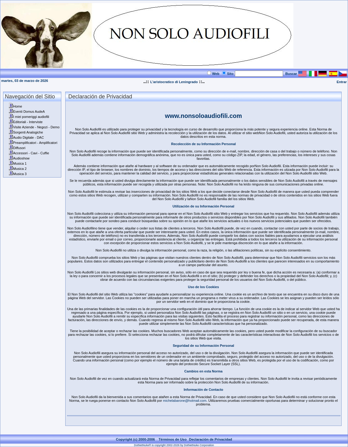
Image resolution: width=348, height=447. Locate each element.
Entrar (342, 82)
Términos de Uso (173, 439)
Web (215, 73)
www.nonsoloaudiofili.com (203, 115)
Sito (230, 73)
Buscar (291, 73)
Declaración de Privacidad (210, 439)
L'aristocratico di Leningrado (174, 82)
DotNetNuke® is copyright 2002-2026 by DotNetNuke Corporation (174, 445)
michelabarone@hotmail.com (184, 400)
